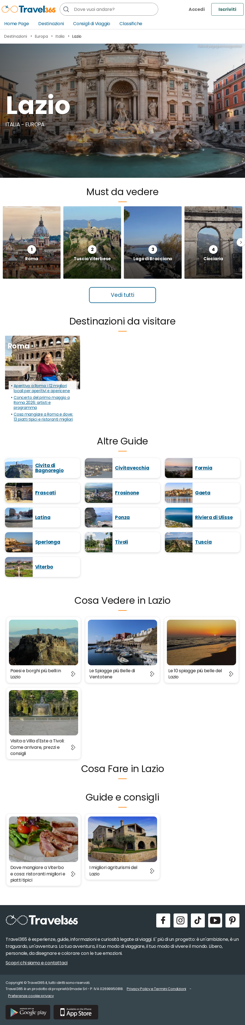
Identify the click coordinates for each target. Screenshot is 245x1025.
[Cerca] (66, 9)
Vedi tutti (122, 295)
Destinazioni (51, 23)
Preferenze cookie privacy (31, 995)
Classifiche (130, 23)
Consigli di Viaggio (91, 23)
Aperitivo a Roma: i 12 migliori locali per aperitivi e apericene (42, 388)
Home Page (16, 23)
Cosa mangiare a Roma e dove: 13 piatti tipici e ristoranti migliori (43, 417)
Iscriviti (227, 9)
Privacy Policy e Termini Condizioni (156, 988)
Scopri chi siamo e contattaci (37, 963)
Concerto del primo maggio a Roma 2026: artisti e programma (42, 402)
